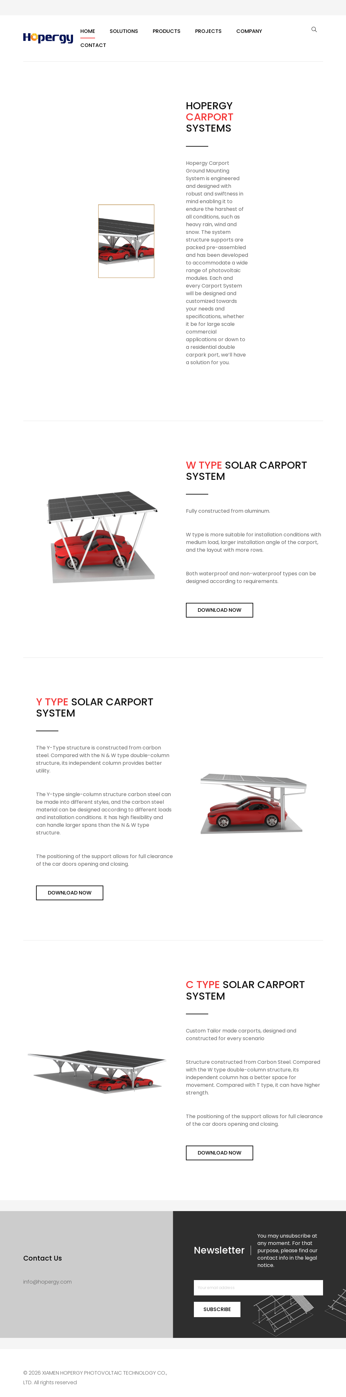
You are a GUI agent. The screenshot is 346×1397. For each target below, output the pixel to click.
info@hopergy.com (47, 1282)
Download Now (219, 610)
